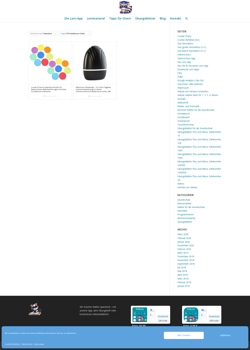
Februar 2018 (184, 282)
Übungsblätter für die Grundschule (195, 128)
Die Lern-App (184, 62)
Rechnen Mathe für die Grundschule (195, 109)
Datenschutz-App (186, 58)
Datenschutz (27, 344)
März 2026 (182, 234)
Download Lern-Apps (188, 69)
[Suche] (185, 18)
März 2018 (182, 278)
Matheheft (182, 102)
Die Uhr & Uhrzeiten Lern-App (192, 65)
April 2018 (182, 274)
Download (163, 316)
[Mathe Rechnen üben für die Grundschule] (125, 7)
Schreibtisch (183, 113)
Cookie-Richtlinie (12, 344)
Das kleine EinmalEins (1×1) (191, 50)
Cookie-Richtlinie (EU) (188, 39)
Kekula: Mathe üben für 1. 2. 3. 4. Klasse (197, 95)
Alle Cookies (183, 335)
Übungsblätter (184, 221)
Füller (180, 76)
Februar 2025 (184, 249)
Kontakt (181, 98)
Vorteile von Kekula (187, 187)
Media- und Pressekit (188, 106)
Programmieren (185, 214)
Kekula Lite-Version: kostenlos (192, 91)
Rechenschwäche (186, 218)
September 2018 (186, 263)
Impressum (39, 344)
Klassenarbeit (184, 203)
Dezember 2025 (185, 245)
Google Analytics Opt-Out (190, 80)
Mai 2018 (182, 271)
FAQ (179, 73)
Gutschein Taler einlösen (190, 84)
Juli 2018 (181, 267)
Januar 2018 (183, 285)
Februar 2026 (184, 238)
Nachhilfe (182, 210)
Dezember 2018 (185, 256)
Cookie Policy (184, 36)
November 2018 (185, 260)
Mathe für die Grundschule (191, 207)
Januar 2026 (183, 241)
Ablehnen (225, 335)
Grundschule (183, 199)
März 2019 (182, 252)
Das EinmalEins (185, 43)
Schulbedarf (183, 117)
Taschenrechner (185, 124)
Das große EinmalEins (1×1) (191, 47)
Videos (180, 183)
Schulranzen (183, 120)
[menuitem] (73, 18)
